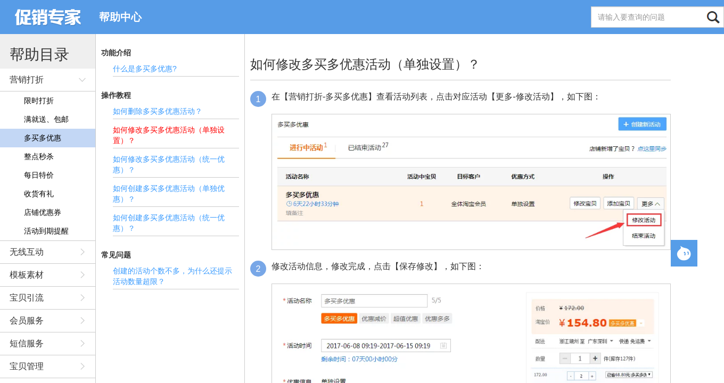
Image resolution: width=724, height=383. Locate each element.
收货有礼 (39, 193)
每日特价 (39, 175)
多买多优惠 (42, 138)
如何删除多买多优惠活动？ (157, 111)
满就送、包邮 (46, 119)
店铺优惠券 (42, 212)
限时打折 (39, 100)
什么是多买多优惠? (145, 68)
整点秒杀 (39, 156)
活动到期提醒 (46, 231)
